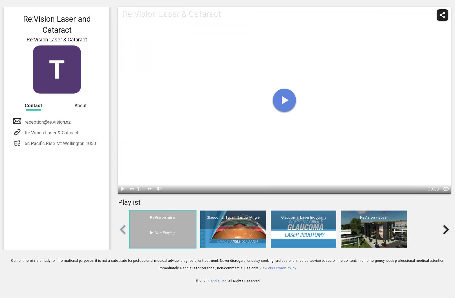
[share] (442, 15)
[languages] (446, 189)
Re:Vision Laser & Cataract (51, 133)
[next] (150, 189)
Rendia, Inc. (217, 281)
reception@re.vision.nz (47, 122)
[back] (132, 189)
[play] (284, 100)
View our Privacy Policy (277, 268)
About (80, 105)
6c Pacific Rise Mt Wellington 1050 (60, 143)
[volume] (159, 189)
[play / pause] (122, 189)
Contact (33, 105)
